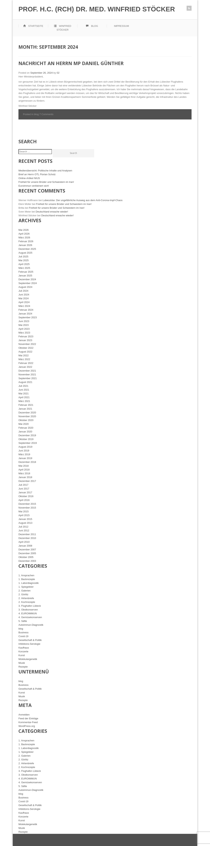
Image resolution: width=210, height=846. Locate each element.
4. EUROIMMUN (27, 613)
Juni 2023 (23, 321)
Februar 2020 (25, 427)
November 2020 (27, 416)
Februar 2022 (25, 363)
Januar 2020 (25, 431)
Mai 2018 (23, 465)
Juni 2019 (23, 450)
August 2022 (25, 351)
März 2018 (24, 473)
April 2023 (24, 328)
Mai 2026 (23, 229)
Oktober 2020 (25, 420)
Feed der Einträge (28, 718)
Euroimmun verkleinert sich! (33, 185)
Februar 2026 (25, 241)
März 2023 (24, 332)
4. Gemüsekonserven (30, 617)
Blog (92, 25)
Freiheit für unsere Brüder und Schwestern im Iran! (46, 182)
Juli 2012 (23, 526)
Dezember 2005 (27, 553)
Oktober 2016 (25, 496)
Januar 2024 (25, 313)
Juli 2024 (23, 290)
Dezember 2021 (27, 370)
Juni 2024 (23, 294)
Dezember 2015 (27, 503)
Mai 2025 (23, 260)
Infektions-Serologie (29, 643)
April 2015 (24, 515)
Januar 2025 (25, 275)
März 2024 (24, 306)
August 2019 (25, 446)
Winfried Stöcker (62, 27)
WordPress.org (26, 726)
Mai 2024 (23, 298)
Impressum (121, 26)
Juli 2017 (23, 484)
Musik (21, 662)
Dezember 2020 (27, 412)
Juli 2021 (23, 385)
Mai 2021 (23, 393)
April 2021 (24, 397)
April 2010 (24, 541)
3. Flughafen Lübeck (29, 605)
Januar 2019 (25, 458)
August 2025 (25, 252)
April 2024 (24, 302)
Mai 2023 (23, 325)
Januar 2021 (25, 408)
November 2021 (27, 374)
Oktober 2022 (25, 347)
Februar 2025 (25, 271)
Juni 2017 (23, 488)
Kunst (21, 655)
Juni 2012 (23, 530)
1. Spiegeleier (26, 586)
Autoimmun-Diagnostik (30, 624)
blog (36, 114)
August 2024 (25, 287)
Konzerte (23, 651)
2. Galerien (24, 590)
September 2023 (27, 317)
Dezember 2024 (27, 279)
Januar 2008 (25, 545)
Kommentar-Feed (28, 722)
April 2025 (24, 264)
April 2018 (24, 469)
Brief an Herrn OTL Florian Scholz (37, 174)
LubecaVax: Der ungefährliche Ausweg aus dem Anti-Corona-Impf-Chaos (83, 200)
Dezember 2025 (27, 249)
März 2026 (24, 237)
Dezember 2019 (27, 435)
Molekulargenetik (27, 659)
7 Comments (46, 114)
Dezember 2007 (27, 549)
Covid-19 (23, 636)
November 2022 (27, 344)
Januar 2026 (25, 245)
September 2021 (27, 378)
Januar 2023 (25, 340)
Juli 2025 (23, 256)
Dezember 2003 (27, 560)
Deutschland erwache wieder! (52, 211)
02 (58, 72)
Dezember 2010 (27, 538)
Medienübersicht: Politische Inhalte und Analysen (45, 170)
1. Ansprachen (26, 575)
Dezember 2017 (27, 481)
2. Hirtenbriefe (26, 598)
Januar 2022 (25, 366)
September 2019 (27, 443)
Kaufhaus (23, 647)
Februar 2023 (25, 336)
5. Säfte (22, 621)
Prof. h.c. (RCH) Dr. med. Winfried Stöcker (96, 9)
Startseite (33, 25)
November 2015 (27, 507)
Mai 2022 (23, 355)
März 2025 (24, 268)
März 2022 (24, 359)
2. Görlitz (23, 594)
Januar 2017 (25, 492)
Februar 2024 (25, 309)
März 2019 (24, 454)
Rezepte (23, 666)
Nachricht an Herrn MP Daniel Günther (71, 63)
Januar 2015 (25, 519)
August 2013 (25, 522)
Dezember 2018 (27, 462)
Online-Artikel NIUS (29, 178)
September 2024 (27, 283)
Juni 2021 (23, 389)
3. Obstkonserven (28, 609)
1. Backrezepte (26, 579)
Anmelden (24, 714)
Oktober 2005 (25, 557)
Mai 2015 (23, 511)
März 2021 (24, 401)
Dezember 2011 (27, 534)
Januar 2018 (25, 477)
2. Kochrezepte (26, 602)
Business (23, 632)
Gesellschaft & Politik (30, 640)
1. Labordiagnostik (28, 583)
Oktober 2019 (25, 439)
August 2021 (25, 382)
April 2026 (24, 233)
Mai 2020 (23, 424)
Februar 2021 (25, 405)
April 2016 (24, 500)
